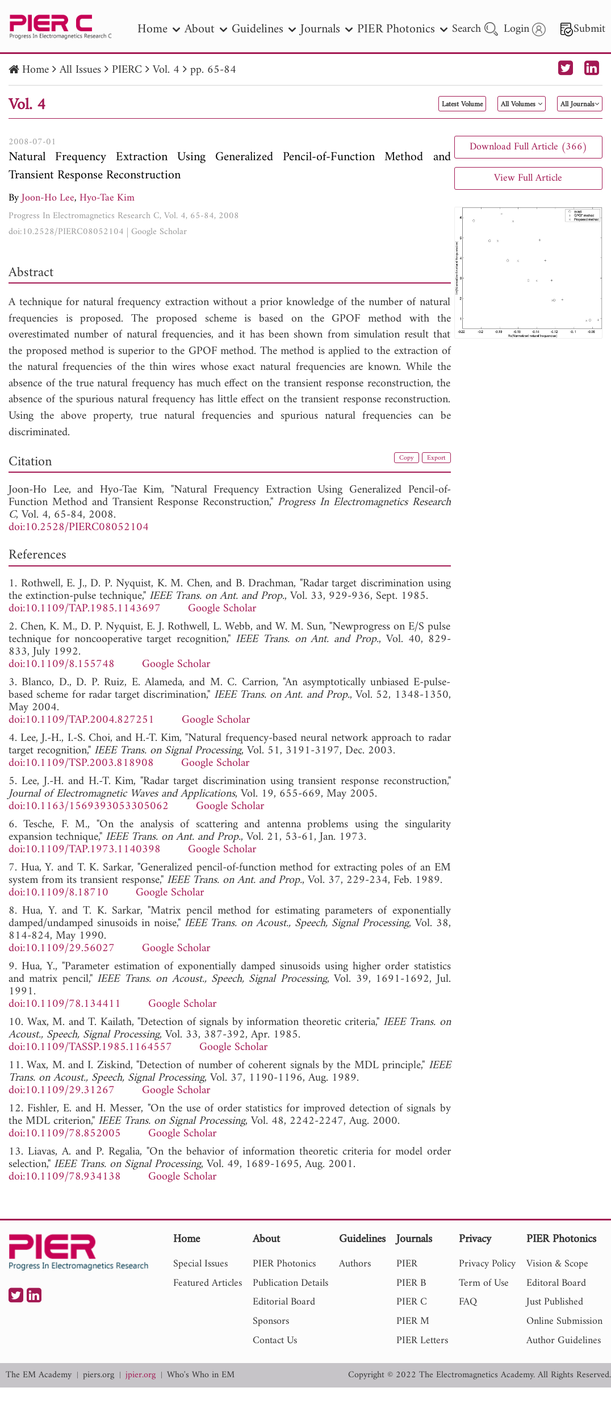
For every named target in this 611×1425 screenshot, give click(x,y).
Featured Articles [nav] (207, 1283)
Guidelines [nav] (264, 29)
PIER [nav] (406, 1264)
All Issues (80, 70)
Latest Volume (394, 104)
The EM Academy (39, 1375)
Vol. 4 (166, 70)
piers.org (98, 1375)
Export (432, 460)
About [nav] (206, 29)
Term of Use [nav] (484, 1283)
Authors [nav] (355, 1264)
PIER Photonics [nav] (402, 29)
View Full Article (528, 178)
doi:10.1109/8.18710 (58, 893)
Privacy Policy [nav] (487, 1264)
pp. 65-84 (213, 70)
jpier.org (140, 1375)
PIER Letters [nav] (422, 1340)
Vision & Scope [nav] (557, 1264)
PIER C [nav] (411, 1302)
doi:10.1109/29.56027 (62, 949)
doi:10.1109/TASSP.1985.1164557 (90, 1047)
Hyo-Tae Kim (107, 198)
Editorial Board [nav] (284, 1302)
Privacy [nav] (475, 1240)
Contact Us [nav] (275, 1340)
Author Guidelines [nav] (563, 1340)
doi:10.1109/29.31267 (62, 1091)
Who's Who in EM (201, 1375)
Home (35, 70)
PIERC (127, 70)
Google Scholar (159, 232)
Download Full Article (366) (528, 147)
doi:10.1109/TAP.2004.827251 (81, 720)
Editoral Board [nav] (556, 1283)
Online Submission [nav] (564, 1321)
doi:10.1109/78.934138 (65, 1177)
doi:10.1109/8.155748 (62, 664)
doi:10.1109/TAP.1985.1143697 (85, 609)
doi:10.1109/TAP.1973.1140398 (85, 850)
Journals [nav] (326, 29)
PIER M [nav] (412, 1321)
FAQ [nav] (468, 1302)
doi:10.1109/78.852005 (65, 1134)
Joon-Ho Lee (48, 198)
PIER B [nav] (411, 1283)
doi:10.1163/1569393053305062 (89, 806)
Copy (394, 460)
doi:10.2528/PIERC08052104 (66, 232)
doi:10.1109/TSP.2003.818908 (81, 763)
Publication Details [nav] (290, 1283)
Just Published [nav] (554, 1302)
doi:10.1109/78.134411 (65, 1004)
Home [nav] (158, 29)
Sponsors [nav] (271, 1321)
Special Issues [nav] (200, 1264)
